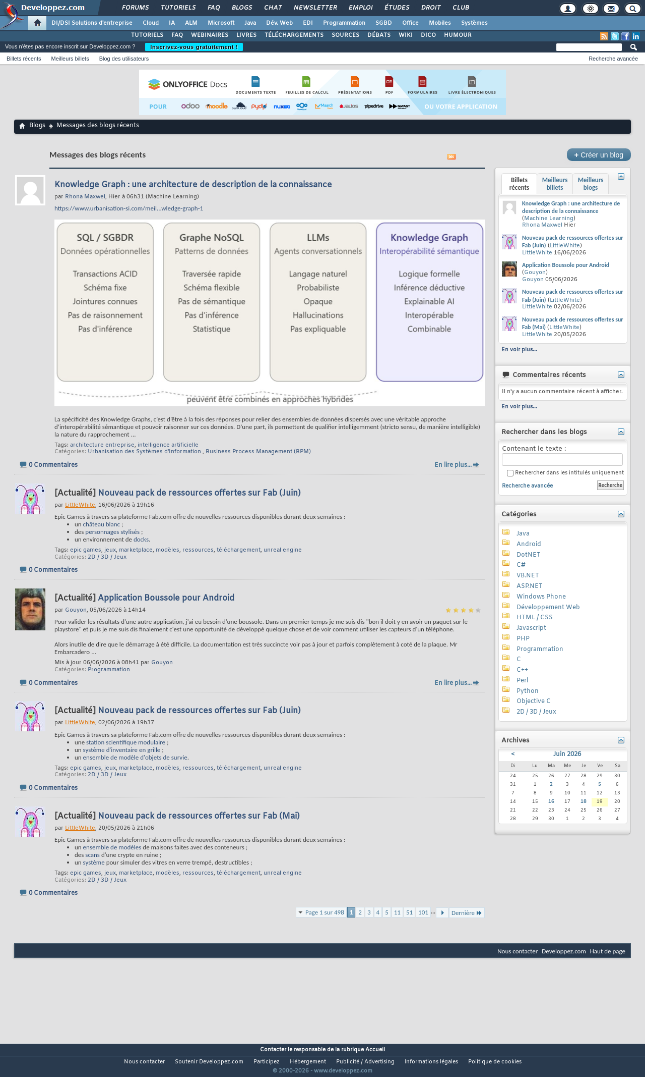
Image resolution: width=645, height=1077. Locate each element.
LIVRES (246, 35)
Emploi (360, 8)
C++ (522, 670)
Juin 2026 (567, 754)
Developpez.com (564, 951)
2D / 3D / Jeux (107, 557)
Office (410, 23)
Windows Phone (541, 597)
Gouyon (162, 662)
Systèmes (474, 23)
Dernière (467, 913)
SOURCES (345, 35)
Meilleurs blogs (591, 183)
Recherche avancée (613, 59)
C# (521, 565)
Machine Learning (548, 218)
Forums (134, 8)
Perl (522, 681)
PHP (523, 639)
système (94, 862)
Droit (430, 8)
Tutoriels (177, 8)
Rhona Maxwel (542, 225)
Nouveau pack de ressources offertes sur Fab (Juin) (199, 493)
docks (141, 539)
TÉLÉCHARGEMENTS (294, 35)
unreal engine (283, 550)
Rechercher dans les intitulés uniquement (565, 473)
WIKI (406, 35)
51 (409, 912)
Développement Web (548, 608)
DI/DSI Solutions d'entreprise (92, 23)
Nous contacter (517, 951)
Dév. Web (279, 23)
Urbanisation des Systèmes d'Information (144, 451)
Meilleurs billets (70, 59)
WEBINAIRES (209, 35)
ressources (198, 550)
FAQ (213, 8)
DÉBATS (379, 35)
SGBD (383, 23)
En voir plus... (519, 349)
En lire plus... (453, 465)
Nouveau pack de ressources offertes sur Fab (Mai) (199, 816)
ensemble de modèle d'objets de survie (135, 757)
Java (250, 23)
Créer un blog (598, 154)
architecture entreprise (102, 445)
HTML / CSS (535, 618)
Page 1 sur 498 (324, 912)
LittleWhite (565, 245)
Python (528, 691)
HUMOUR (458, 35)
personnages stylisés (112, 531)
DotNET (529, 555)
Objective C (534, 701)
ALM (191, 23)
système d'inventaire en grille (122, 749)
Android (529, 545)
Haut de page (607, 951)
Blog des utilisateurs (124, 59)
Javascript (531, 628)
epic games (85, 550)
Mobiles (440, 23)
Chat (272, 8)
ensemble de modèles (112, 847)
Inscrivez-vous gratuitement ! (194, 47)
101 (423, 912)
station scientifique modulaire (125, 742)
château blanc (101, 524)
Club (460, 8)
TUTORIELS (147, 35)
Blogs (241, 8)
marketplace (136, 550)
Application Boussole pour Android (166, 598)
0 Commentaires (53, 465)
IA (172, 23)
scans (92, 854)
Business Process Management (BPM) (258, 451)
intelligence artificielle (168, 445)
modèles (167, 550)
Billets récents (24, 59)
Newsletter (314, 8)
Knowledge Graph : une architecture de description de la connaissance (193, 185)
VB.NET (528, 576)
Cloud (151, 23)
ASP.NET (530, 586)
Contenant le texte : (562, 455)
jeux (110, 550)
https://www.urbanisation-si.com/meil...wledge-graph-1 (128, 208)
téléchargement (239, 550)
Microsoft (221, 23)
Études (396, 8)
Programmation (344, 23)
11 (397, 912)
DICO (428, 35)
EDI (308, 23)
